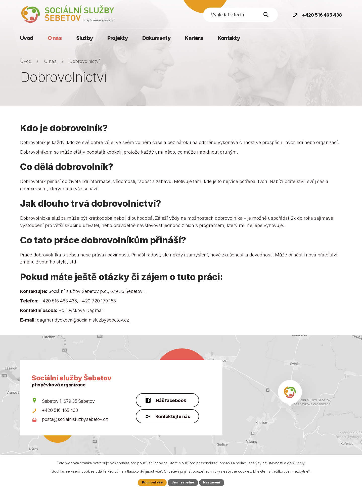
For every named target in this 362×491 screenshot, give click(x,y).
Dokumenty (156, 38)
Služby (84, 38)
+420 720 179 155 (97, 300)
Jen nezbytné (183, 482)
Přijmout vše (151, 482)
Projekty (117, 38)
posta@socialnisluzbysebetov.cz (75, 419)
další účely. (296, 463)
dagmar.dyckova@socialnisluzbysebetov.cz (83, 320)
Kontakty (229, 38)
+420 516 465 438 (58, 300)
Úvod (26, 38)
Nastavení (212, 482)
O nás (55, 38)
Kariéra (194, 38)
